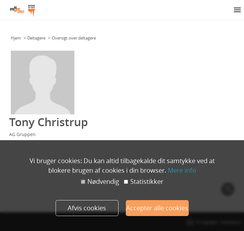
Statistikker (143, 181)
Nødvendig (100, 181)
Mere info (182, 170)
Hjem (16, 38)
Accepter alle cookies (157, 208)
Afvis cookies (87, 208)
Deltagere (36, 38)
